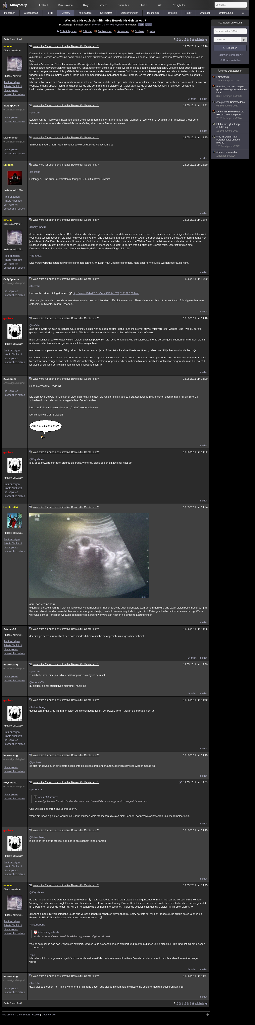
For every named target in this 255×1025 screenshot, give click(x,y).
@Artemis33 (36, 682)
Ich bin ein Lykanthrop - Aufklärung (230, 127)
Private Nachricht (13, 86)
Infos (152, 31)
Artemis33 (9, 629)
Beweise (96, 24)
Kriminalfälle (84, 13)
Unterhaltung (226, 13)
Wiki (160, 5)
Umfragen (205, 13)
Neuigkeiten (179, 5)
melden (203, 99)
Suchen (139, 31)
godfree (8, 318)
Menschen (9, 13)
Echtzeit (43, 5)
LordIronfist (10, 507)
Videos (103, 5)
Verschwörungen (129, 13)
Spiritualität (106, 13)
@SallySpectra (37, 226)
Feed (141, 25)
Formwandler (230, 79)
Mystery (66, 13)
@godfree (35, 762)
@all (31, 954)
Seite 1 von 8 (12, 39)
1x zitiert (191, 99)
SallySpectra (11, 105)
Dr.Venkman (10, 137)
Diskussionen (65, 5)
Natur (188, 13)
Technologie (153, 13)
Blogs (86, 5)
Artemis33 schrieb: (46, 797)
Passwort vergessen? (230, 54)
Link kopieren (11, 90)
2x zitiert (191, 969)
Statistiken (123, 5)
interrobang (10, 664)
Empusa (8, 164)
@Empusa (35, 255)
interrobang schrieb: (46, 932)
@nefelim (34, 112)
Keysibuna (10, 378)
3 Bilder (87, 31)
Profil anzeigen (12, 82)
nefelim (8, 46)
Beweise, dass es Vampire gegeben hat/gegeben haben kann (230, 91)
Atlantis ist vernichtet (230, 154)
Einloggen (232, 48)
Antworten (123, 31)
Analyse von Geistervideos (230, 104)
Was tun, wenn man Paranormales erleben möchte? (230, 141)
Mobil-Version (48, 1014)
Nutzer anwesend (230, 22)
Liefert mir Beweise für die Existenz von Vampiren (230, 115)
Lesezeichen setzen (14, 94)
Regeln (36, 1014)
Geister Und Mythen (112, 24)
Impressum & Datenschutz (16, 1014)
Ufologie (172, 13)
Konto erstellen (232, 60)
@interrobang (37, 707)
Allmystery (18, 5)
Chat (143, 5)
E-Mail (148, 25)
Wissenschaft (31, 13)
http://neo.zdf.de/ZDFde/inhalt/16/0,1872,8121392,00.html (106, 293)
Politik (50, 13)
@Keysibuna (36, 459)
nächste (199, 39)
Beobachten (104, 31)
